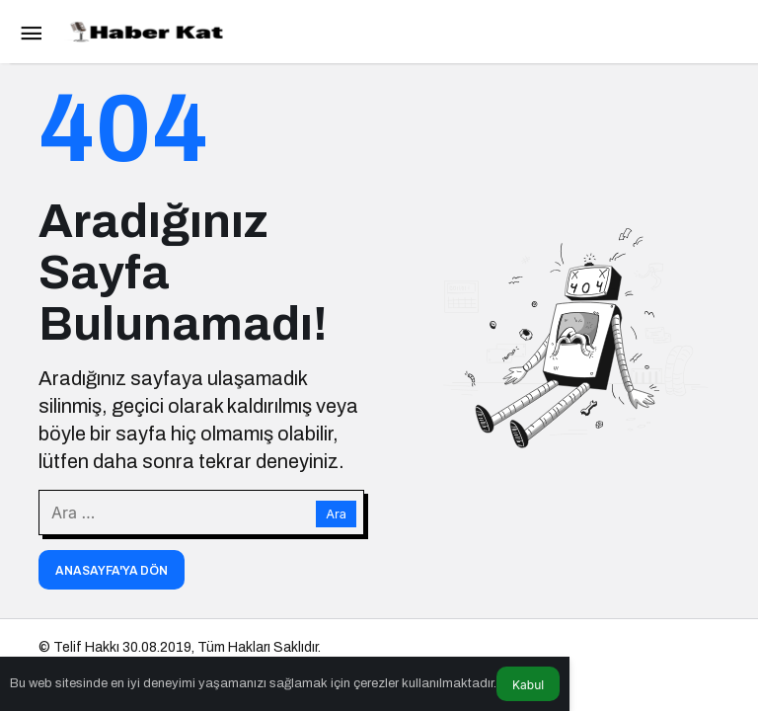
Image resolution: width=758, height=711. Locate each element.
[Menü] (30, 31)
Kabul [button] (528, 684)
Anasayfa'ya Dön (111, 571)
